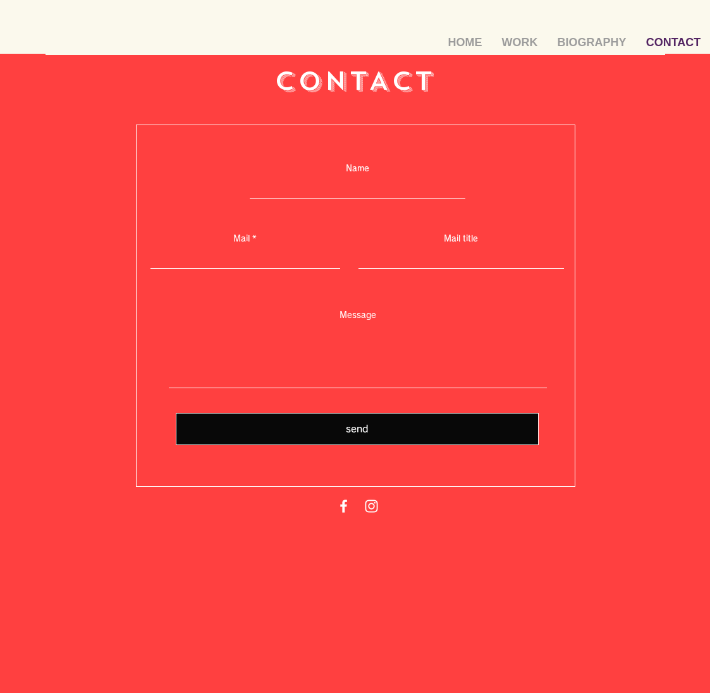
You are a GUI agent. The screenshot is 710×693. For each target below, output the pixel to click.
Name (357, 168)
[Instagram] (371, 506)
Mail (241, 239)
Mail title (461, 239)
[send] (357, 429)
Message (358, 315)
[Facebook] (343, 506)
